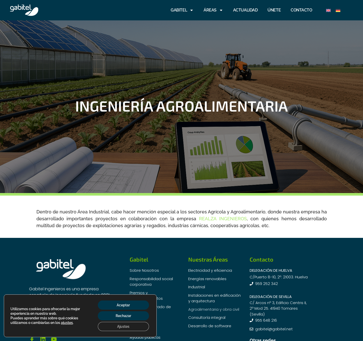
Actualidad (140, 320)
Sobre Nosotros (144, 270)
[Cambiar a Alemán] (338, 10)
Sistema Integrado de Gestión (150, 309)
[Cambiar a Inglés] (328, 10)
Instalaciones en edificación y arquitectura (214, 298)
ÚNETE (274, 10)
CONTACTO (301, 10)
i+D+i (134, 329)
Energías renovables (207, 278)
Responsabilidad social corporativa (151, 281)
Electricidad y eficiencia (210, 270)
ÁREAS (213, 10)
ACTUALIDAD (245, 10)
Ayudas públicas (145, 337)
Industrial (196, 287)
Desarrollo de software (209, 326)
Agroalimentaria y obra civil (213, 309)
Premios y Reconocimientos (146, 295)
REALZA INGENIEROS (223, 218)
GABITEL (182, 10)
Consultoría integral (206, 317)
